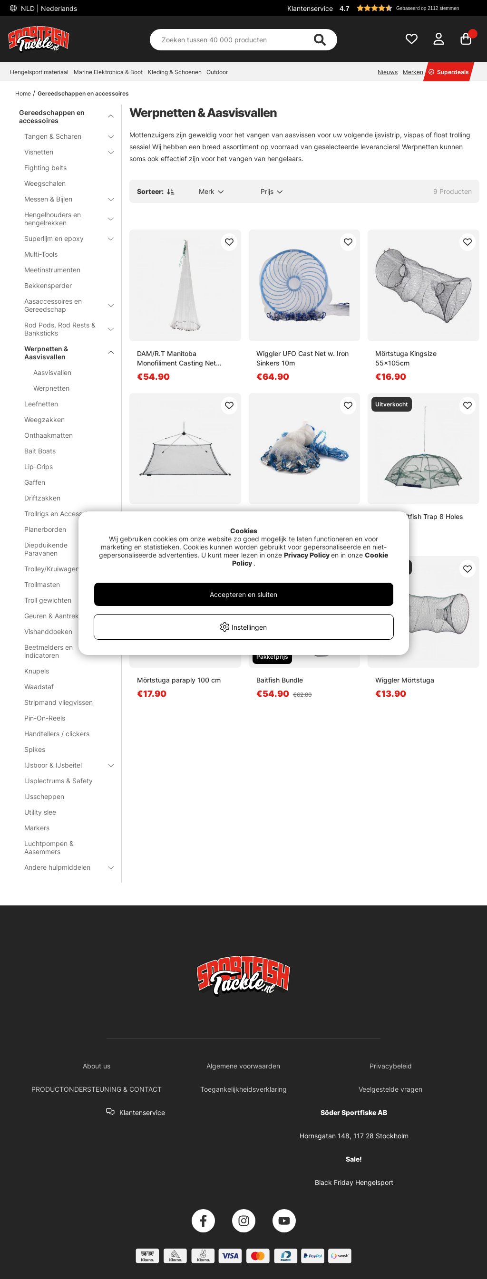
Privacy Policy (307, 555)
